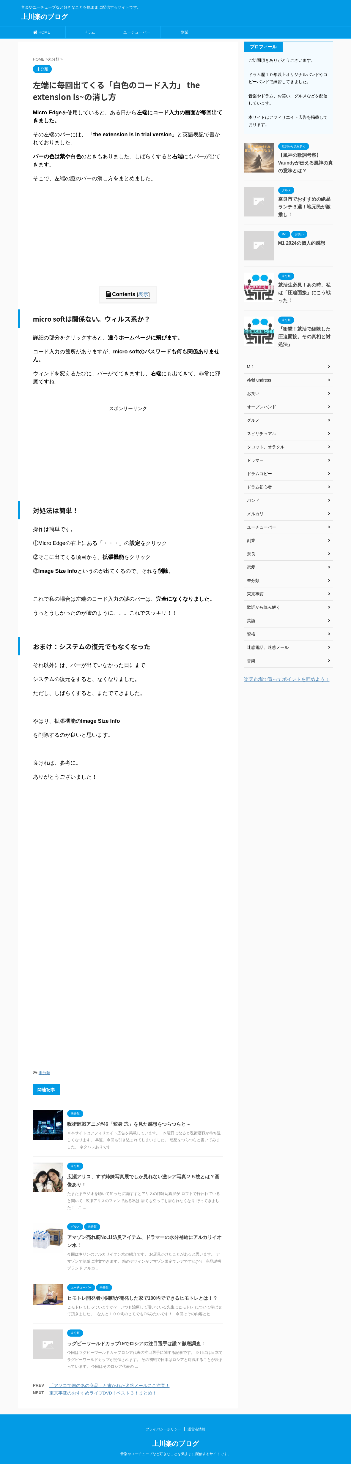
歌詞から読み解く (263, 607)
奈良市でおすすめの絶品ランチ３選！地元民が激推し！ (304, 207)
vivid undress (259, 380)
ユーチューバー (136, 32)
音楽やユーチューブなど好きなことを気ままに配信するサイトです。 (175, 1454)
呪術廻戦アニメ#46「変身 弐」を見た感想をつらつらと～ (129, 1124)
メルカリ (255, 513)
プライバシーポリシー (163, 1429)
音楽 (251, 660)
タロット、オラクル (265, 447)
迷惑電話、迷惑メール (268, 647)
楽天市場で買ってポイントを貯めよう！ (287, 679)
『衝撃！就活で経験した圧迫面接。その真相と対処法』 (304, 336)
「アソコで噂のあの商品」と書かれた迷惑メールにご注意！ (109, 1385)
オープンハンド (261, 406)
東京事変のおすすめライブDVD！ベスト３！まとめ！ (103, 1392)
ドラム (89, 32)
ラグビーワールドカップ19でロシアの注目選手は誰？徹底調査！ (136, 1343)
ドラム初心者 (259, 487)
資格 (251, 634)
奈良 (251, 553)
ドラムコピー (259, 473)
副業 (184, 32)
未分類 (44, 1073)
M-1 (250, 366)
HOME (41, 32)
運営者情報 (196, 1429)
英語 (251, 620)
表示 (143, 294)
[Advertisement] (128, 244)
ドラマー (255, 460)
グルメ (253, 420)
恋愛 (251, 567)
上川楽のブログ (44, 16)
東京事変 (255, 594)
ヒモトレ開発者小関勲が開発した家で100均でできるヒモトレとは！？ (142, 1298)
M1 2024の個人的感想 (301, 243)
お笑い (253, 393)
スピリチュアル (261, 433)
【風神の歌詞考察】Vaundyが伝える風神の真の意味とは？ (305, 163)
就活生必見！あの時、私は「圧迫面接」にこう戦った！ (304, 292)
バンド (253, 500)
